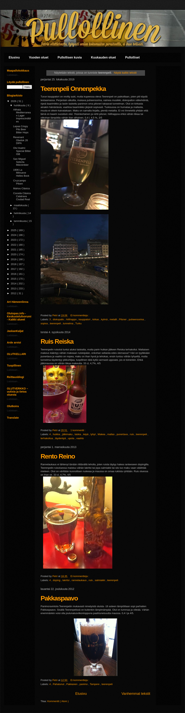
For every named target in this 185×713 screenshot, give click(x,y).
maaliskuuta (21, 205)
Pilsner (123, 319)
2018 (14, 264)
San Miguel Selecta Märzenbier (20, 161)
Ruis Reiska (57, 341)
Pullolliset (132, 57)
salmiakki (100, 580)
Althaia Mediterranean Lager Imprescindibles (22, 115)
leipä (86, 434)
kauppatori (85, 319)
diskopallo (59, 319)
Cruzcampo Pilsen (19, 182)
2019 (14, 259)
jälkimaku (67, 434)
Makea (102, 434)
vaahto (80, 438)
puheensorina (136, 319)
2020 (14, 254)
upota (71, 438)
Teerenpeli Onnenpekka (73, 88)
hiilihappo (71, 319)
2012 (14, 293)
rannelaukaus (79, 580)
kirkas (96, 319)
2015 (14, 278)
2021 (14, 249)
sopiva (44, 323)
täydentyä (61, 438)
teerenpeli (56, 323)
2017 (14, 269)
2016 (14, 274)
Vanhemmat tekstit (136, 694)
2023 (14, 239)
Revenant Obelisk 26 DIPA (20, 140)
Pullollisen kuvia (70, 57)
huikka (57, 434)
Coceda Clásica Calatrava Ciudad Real (22, 196)
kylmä (104, 319)
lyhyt (93, 434)
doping (57, 580)
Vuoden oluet (38, 57)
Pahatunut (59, 684)
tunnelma (68, 323)
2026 (14, 101)
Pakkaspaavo (59, 598)
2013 (14, 288)
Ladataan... (13, 74)
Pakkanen (72, 684)
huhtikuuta (20, 105)
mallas (111, 434)
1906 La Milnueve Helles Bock (21, 172)
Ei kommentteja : (80, 315)
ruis (132, 434)
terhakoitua (47, 438)
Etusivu (14, 57)
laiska (78, 434)
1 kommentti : (78, 430)
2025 (14, 230)
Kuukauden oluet (103, 57)
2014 (14, 283)
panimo (83, 684)
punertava (122, 434)
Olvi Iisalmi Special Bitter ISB (22, 151)
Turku (78, 323)
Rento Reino (58, 456)
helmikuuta (20, 213)
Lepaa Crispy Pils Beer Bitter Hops (20, 129)
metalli (114, 319)
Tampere (95, 684)
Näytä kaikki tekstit (125, 72)
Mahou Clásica (21, 188)
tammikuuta (21, 221)
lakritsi (66, 580)
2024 (14, 235)
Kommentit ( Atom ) (58, 701)
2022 (14, 244)
